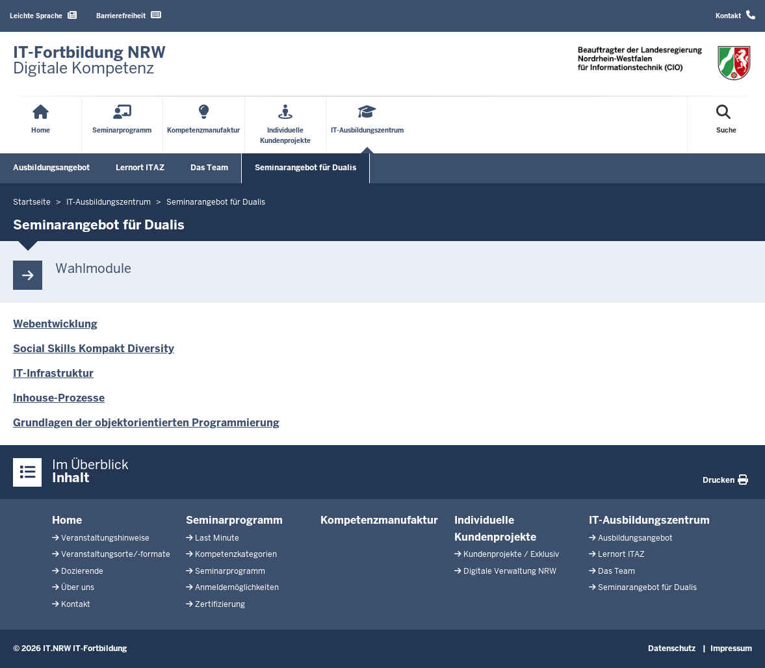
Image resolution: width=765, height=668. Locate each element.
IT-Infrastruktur (53, 373)
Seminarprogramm (234, 520)
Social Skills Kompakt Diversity (93, 348)
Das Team (209, 167)
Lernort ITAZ (140, 167)
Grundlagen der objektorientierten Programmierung (146, 423)
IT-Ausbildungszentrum (649, 520)
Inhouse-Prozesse (59, 398)
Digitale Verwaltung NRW (509, 571)
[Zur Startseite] (89, 60)
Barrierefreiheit (128, 15)
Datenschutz (671, 648)
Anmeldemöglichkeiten (237, 587)
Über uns (77, 587)
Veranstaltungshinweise (105, 538)
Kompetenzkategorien (236, 554)
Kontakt (735, 15)
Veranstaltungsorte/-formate (115, 554)
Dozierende (82, 571)
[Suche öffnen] (726, 125)
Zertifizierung (220, 604)
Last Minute (217, 538)
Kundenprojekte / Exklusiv (511, 554)
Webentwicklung (55, 324)
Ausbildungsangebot (51, 167)
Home (67, 520)
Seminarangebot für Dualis (305, 167)
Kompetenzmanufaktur (379, 520)
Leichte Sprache (43, 15)
